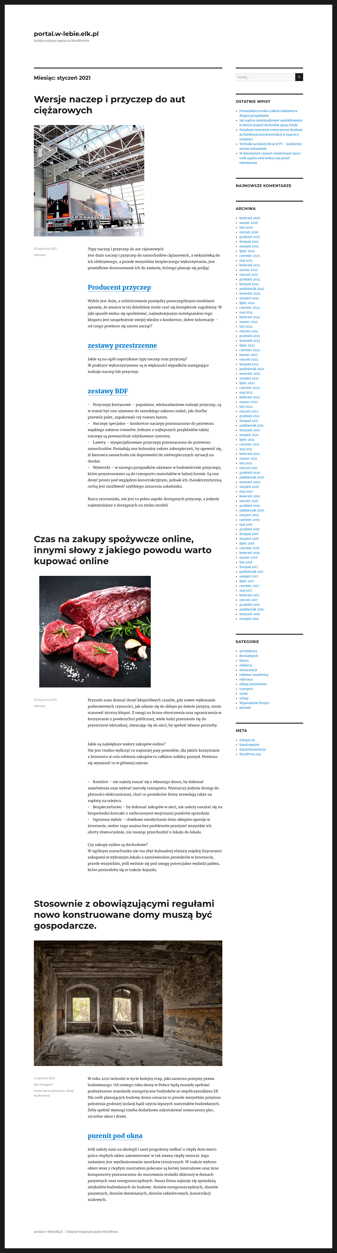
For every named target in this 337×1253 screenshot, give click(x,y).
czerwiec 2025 (249, 256)
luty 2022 (246, 407)
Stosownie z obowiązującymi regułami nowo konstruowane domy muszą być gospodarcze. (124, 914)
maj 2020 (246, 491)
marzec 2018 (248, 557)
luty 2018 (245, 562)
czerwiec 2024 (249, 308)
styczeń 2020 (248, 501)
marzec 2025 (248, 270)
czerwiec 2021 (249, 444)
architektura (248, 651)
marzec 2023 (248, 355)
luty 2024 (246, 326)
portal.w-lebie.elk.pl (66, 33)
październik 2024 (251, 289)
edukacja (245, 665)
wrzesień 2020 (249, 482)
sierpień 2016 (249, 619)
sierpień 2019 (249, 515)
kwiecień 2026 (249, 218)
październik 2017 (251, 572)
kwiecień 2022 (249, 397)
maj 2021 (245, 449)
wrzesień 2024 (249, 293)
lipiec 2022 (247, 383)
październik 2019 (251, 510)
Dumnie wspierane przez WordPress (92, 1232)
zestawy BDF (108, 391)
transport (246, 689)
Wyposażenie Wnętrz (254, 703)
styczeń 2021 (248, 468)
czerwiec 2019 (249, 520)
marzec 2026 (248, 223)
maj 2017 (245, 590)
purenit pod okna (115, 1136)
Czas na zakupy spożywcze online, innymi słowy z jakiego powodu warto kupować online (123, 549)
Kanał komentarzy (252, 749)
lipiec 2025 (247, 251)
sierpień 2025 (249, 246)
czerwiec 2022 (249, 388)
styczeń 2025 (248, 275)
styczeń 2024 (248, 331)
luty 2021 (245, 463)
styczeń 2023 (248, 359)
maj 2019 (245, 524)
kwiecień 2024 (249, 317)
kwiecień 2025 (249, 265)
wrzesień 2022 (249, 374)
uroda (243, 694)
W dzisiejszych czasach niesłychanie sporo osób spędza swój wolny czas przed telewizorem (270, 158)
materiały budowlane (49, 1090)
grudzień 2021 (249, 416)
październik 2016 (251, 609)
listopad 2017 (248, 567)
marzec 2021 (248, 458)
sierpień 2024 (249, 298)
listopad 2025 (249, 242)
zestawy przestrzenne (122, 345)
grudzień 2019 (249, 506)
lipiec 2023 (247, 345)
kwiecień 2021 (249, 454)
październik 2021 (251, 425)
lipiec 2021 (246, 440)
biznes (244, 661)
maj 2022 (246, 392)
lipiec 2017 (246, 581)
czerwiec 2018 (249, 548)
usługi (243, 698)
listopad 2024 (249, 284)
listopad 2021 (248, 421)
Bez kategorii (43, 1084)
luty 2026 (246, 227)
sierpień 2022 (249, 378)
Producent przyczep (119, 287)
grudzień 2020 (249, 473)
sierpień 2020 (249, 487)
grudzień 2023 (249, 336)
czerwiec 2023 (249, 350)
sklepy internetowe (253, 684)
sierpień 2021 (248, 435)
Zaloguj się (247, 740)
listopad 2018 (248, 534)
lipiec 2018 (246, 543)
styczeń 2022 (248, 411)
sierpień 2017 (248, 576)
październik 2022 (251, 369)
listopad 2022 (249, 364)
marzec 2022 (248, 402)
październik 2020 (251, 477)
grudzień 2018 (249, 529)
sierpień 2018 (248, 539)
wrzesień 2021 (249, 430)
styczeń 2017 (248, 600)
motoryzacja (248, 670)
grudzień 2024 (249, 279)
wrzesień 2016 (249, 614)
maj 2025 (246, 260)
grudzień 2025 (249, 237)
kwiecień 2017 (249, 595)
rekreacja (246, 679)
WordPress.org (250, 754)
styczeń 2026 (248, 232)
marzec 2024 (248, 322)
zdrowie (39, 255)
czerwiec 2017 (249, 586)
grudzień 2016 (249, 605)
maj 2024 (246, 312)
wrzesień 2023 (249, 341)
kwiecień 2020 (249, 496)
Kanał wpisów (249, 745)
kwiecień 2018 (249, 553)
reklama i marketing (253, 675)
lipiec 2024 (247, 303)
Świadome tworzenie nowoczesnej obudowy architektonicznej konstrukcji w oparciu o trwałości (270, 134)
